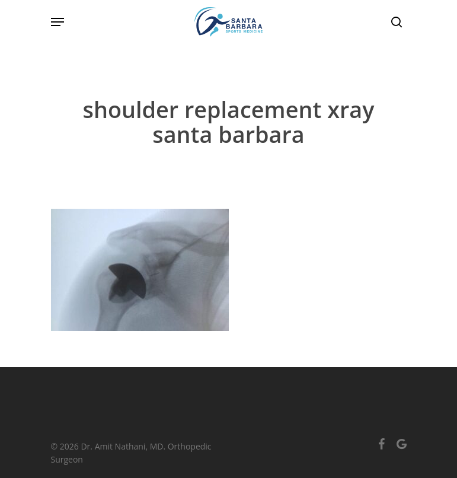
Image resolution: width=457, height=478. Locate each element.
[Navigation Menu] (57, 22)
